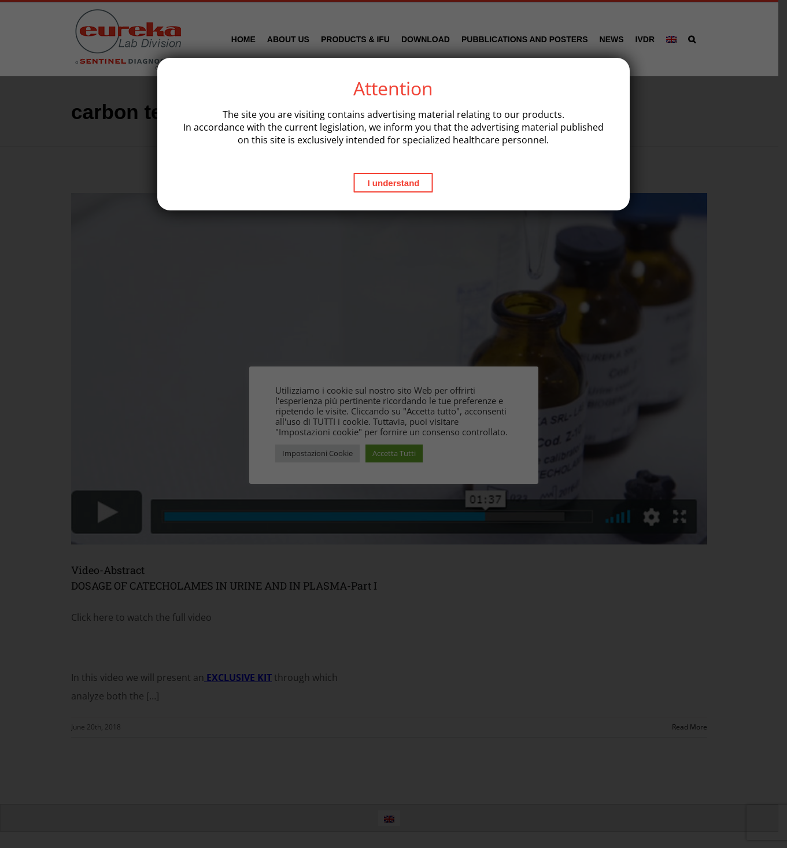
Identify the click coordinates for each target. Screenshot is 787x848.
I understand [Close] (393, 183)
